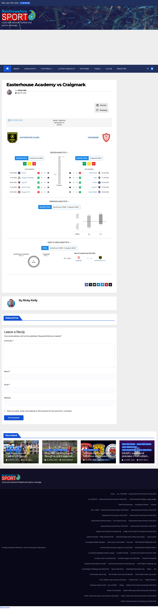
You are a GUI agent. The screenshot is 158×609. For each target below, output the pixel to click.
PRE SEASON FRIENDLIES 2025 (145, 542)
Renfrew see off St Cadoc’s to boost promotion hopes (17, 456)
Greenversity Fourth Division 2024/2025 (142, 515)
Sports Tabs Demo (117, 569)
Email (7, 385)
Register (121, 69)
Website (7, 398)
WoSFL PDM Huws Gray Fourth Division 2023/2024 (101, 596)
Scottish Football (122, 553)
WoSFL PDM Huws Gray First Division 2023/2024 (139, 590)
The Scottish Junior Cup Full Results (120, 574)
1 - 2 (75, 173)
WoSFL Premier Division (14, 450)
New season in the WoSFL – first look (120, 542)
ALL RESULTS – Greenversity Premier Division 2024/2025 (107, 499)
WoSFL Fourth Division (144, 444)
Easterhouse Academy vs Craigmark (45, 84)
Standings (101, 110)
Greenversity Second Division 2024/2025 (114, 526)
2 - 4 (43, 187)
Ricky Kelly (22, 90)
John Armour (66, 460)
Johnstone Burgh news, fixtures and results (130, 537)
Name (7, 371)
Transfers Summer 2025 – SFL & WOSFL (103, 585)
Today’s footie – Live (136, 580)
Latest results (66, 69)
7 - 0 (89, 258)
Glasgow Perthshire (28, 178)
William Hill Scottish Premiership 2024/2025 (141, 585)
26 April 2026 (13, 460)
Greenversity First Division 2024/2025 (143, 510)
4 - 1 (75, 187)
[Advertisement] (79, 47)
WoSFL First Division (128, 444)
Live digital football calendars (95, 542)
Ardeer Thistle (26, 187)
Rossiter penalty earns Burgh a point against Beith (59, 456)
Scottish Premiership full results (95, 564)
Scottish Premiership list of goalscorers (121, 564)
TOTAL (45, 248)
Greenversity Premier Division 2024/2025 (142, 521)
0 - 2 (75, 182)
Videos (121, 585)
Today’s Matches (150, 580)
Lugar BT (24, 182)
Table (97, 69)
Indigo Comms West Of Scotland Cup (108, 531)
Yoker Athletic (92, 192)
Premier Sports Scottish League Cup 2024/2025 (116, 547)
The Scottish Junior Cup (98, 574)
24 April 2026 (91, 460)
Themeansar (41, 547)
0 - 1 (75, 178)
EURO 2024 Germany (126, 504)
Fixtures (84, 69)
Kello (95, 178)
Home (113, 494)
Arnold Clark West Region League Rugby (142, 499)
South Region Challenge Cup (146, 564)
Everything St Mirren (142, 504)
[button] (148, 69)
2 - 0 (43, 173)
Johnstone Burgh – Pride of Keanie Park (99, 537)
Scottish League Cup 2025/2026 (129, 558)
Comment (9, 341)
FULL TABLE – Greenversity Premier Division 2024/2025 (110, 510)
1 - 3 (75, 192)
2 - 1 (43, 178)
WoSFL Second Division (129, 450)
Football (46, 69)
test (155, 569)
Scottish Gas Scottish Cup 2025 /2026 (143, 553)
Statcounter (5, 607)
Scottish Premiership (149, 558)
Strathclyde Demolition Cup (135, 569)
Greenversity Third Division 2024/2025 (143, 526)
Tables (149, 569)
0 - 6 (43, 182)
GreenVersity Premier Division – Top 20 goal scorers (108, 521)
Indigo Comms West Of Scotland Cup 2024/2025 (139, 531)
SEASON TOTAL (21, 158)
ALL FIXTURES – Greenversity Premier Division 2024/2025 (136, 494)
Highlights (30, 69)
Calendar (101, 105)
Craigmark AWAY (96, 158)
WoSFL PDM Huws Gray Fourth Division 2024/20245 (138, 596)
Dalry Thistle (93, 173)
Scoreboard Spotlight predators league (101, 553)
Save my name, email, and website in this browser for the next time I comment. (39, 411)
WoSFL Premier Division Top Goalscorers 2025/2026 (138, 601)
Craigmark (93, 137)
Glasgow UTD (26, 192)
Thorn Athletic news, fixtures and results (112, 580)
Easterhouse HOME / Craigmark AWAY (66, 207)
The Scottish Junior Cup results (145, 574)
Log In (109, 69)
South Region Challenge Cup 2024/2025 (95, 569)
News (16, 69)
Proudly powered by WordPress (12, 547)
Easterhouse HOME (36, 158)
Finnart (24, 173)
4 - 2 (43, 192)
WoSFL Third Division (144, 450)
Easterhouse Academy (30, 137)
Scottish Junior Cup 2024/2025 (105, 558)
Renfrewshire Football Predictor (145, 547)
